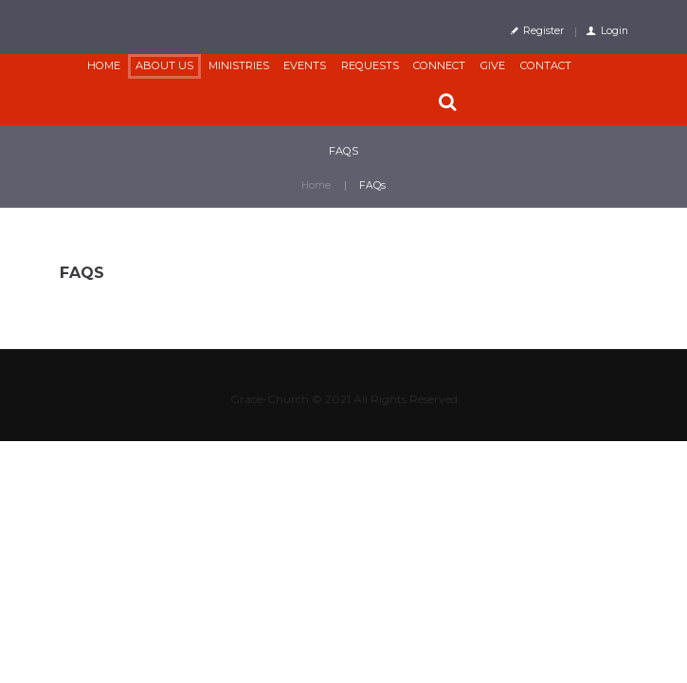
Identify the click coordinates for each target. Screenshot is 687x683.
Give (492, 65)
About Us (164, 65)
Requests (370, 65)
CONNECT (439, 65)
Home (103, 65)
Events (304, 65)
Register (543, 31)
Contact (545, 65)
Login (614, 31)
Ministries (238, 65)
